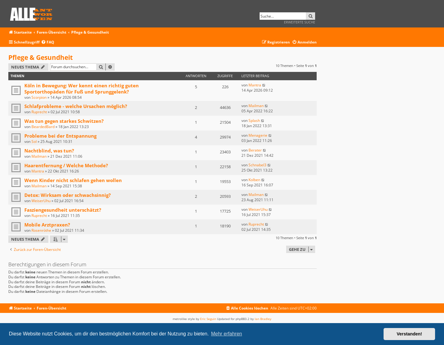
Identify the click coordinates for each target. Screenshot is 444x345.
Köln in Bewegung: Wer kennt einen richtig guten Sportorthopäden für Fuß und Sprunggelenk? (81, 88)
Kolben (254, 179)
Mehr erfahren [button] (226, 333)
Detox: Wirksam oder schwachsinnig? (67, 195)
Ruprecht (39, 111)
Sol (34, 141)
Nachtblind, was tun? (49, 151)
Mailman (256, 105)
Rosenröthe (41, 230)
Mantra (255, 85)
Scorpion (39, 97)
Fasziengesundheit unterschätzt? (62, 210)
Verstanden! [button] (409, 333)
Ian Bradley (263, 319)
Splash (254, 120)
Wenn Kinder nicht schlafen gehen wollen (73, 180)
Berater (255, 150)
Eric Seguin (208, 319)
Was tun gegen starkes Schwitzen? (64, 121)
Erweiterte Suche (299, 22)
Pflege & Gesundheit (40, 57)
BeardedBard (43, 126)
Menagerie (258, 135)
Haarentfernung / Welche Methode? (66, 165)
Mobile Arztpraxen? (47, 225)
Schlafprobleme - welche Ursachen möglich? (75, 106)
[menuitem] (47, 42)
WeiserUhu (41, 200)
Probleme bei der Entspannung (60, 136)
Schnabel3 (257, 165)
